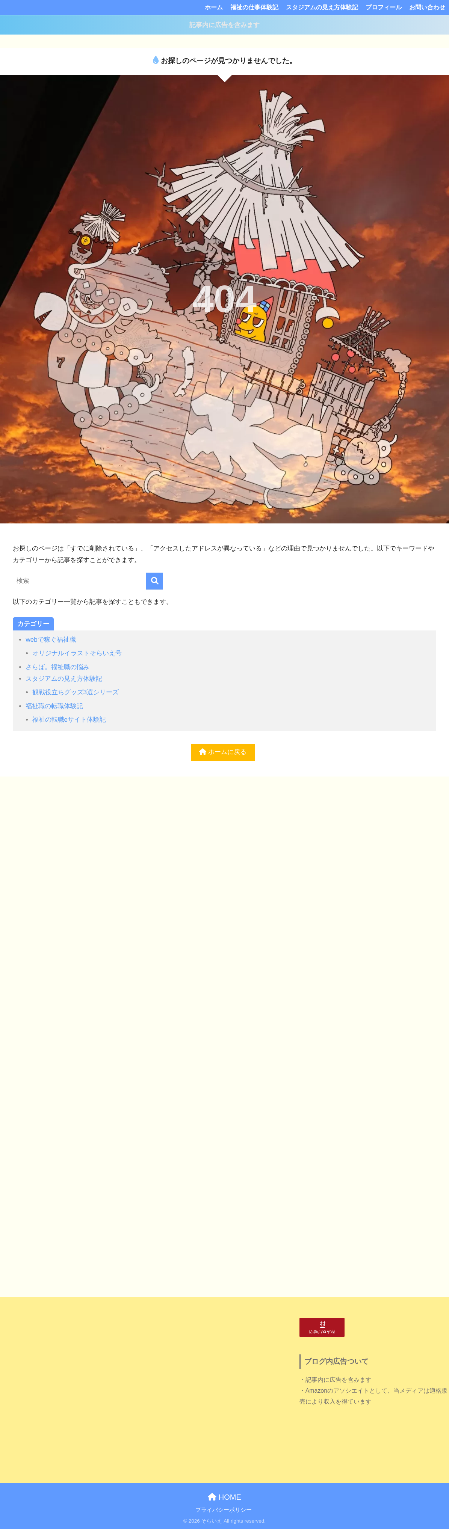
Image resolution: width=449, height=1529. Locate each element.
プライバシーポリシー (223, 1510)
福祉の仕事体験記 (254, 7)
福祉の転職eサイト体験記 (69, 719)
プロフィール (384, 7)
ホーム (214, 7)
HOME (224, 1497)
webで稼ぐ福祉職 (51, 639)
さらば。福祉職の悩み (57, 667)
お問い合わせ (427, 7)
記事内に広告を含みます (224, 25)
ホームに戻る (222, 751)
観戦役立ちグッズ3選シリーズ (75, 692)
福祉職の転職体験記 (54, 706)
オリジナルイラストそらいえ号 (77, 653)
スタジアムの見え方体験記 (322, 7)
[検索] (154, 581)
